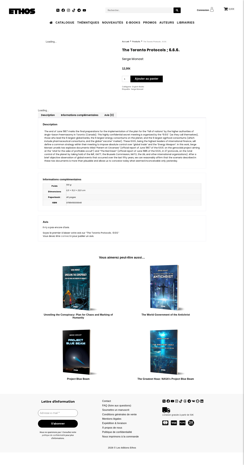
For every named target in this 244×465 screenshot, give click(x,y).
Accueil (125, 41)
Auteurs (166, 22)
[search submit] (177, 10)
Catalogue (65, 22)
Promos (150, 22)
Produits (136, 41)
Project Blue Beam (78, 391)
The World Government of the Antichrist (165, 327)
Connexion (203, 10)
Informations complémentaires (79, 127)
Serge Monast (132, 59)
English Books (138, 86)
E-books (133, 22)
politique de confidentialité (53, 448)
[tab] (48, 127)
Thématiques (88, 22)
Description (48, 127)
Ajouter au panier (146, 78)
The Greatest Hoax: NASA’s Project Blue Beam (165, 391)
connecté (66, 248)
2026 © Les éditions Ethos (122, 460)
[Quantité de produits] (126, 79)
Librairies (186, 22)
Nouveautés (112, 22)
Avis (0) (109, 127)
